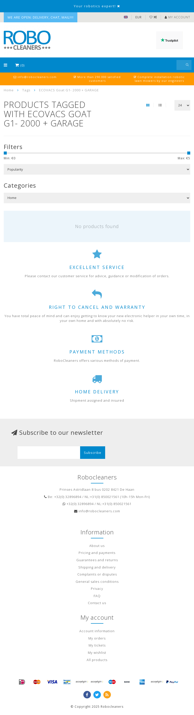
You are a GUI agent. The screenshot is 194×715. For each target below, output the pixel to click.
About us (97, 545)
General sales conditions (97, 581)
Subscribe (92, 452)
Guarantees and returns (97, 560)
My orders (97, 638)
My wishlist (97, 652)
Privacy (97, 588)
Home (9, 90)
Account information (97, 631)
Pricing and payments (97, 552)
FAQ (97, 596)
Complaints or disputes (97, 574)
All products (97, 660)
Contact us (97, 603)
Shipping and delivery (97, 567)
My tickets (97, 645)
